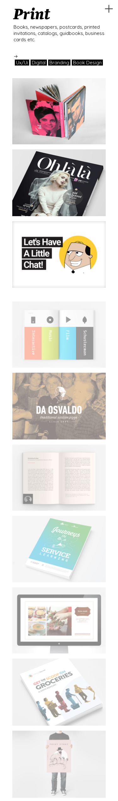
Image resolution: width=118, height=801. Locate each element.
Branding (59, 63)
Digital (39, 63)
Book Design (87, 63)
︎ (109, 9)
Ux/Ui (22, 63)
